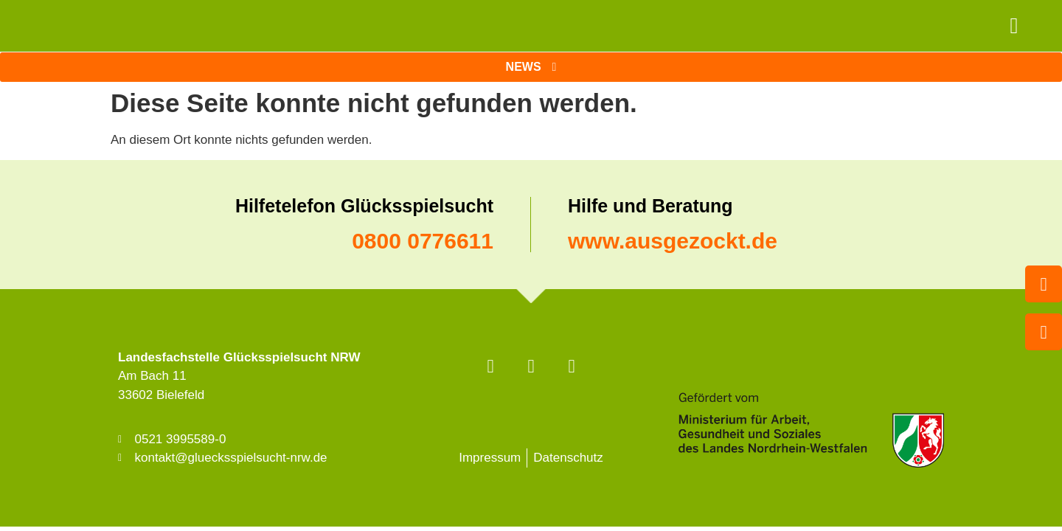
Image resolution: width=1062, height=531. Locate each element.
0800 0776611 (422, 241)
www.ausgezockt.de (672, 241)
